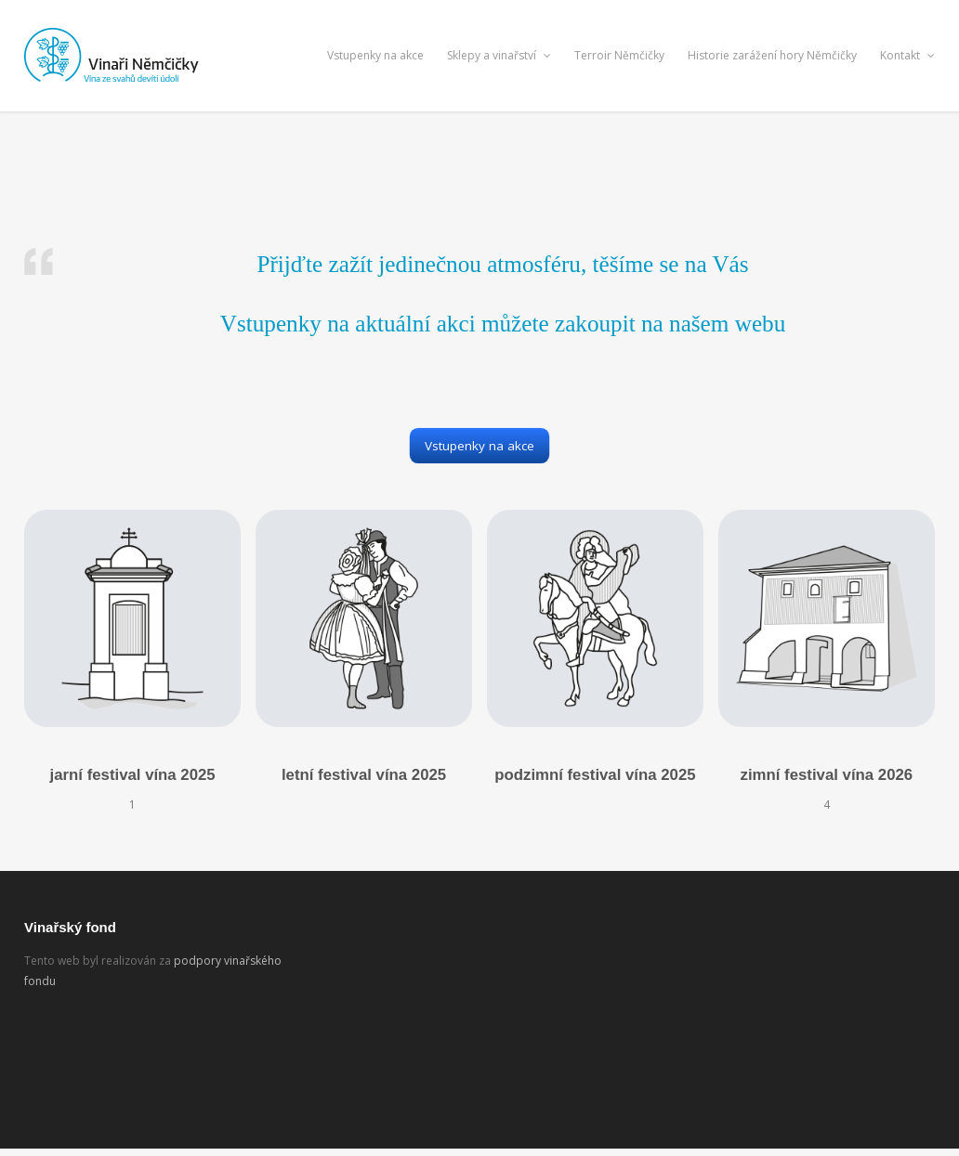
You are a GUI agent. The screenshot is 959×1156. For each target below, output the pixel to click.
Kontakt (907, 55)
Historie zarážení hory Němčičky (772, 55)
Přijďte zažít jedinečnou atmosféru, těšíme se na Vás (502, 264)
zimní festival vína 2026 (827, 775)
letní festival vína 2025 (364, 775)
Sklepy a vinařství (499, 55)
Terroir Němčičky (619, 55)
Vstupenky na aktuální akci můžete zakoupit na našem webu (503, 323)
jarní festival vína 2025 (133, 775)
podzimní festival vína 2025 (594, 775)
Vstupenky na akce (375, 55)
